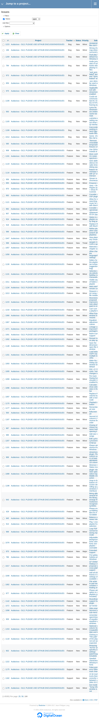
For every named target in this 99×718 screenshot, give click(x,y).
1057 (7, 248)
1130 (7, 264)
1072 (7, 606)
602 (7, 651)
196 (7, 50)
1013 (7, 293)
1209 (7, 57)
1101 (7, 447)
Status (7, 19)
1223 (7, 44)
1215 (7, 302)
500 (7, 413)
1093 (7, 364)
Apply (7, 33)
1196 (7, 486)
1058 (7, 254)
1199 (7, 130)
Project (38, 40)
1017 (7, 566)
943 (7, 500)
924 (7, 219)
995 (7, 435)
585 (7, 144)
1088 (7, 474)
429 (7, 512)
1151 (7, 355)
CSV (91, 700)
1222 (7, 662)
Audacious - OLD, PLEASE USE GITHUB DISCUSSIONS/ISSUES (37, 44)
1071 (7, 329)
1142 (7, 601)
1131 (7, 274)
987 (7, 428)
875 (7, 551)
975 (7, 91)
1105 (7, 121)
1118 (7, 639)
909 (7, 619)
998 (7, 243)
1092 (7, 339)
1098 (7, 610)
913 (7, 524)
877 (7, 593)
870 (7, 189)
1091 (7, 335)
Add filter (5, 23)
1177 (7, 408)
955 (7, 183)
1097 (7, 397)
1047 (7, 238)
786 (7, 557)
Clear (17, 33)
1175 (7, 669)
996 (7, 232)
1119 (7, 164)
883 (7, 195)
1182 (7, 678)
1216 (7, 310)
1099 (7, 379)
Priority (85, 40)
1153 (7, 629)
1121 (7, 202)
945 (7, 518)
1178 (7, 688)
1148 (7, 346)
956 (7, 179)
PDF (96, 700)
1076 (7, 543)
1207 (7, 441)
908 (7, 150)
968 (7, 532)
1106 (7, 101)
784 (7, 66)
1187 (7, 419)
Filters (7, 16)
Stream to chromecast (94, 179)
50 (23, 696)
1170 (7, 403)
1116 (7, 173)
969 (7, 457)
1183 (7, 466)
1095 (7, 371)
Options (7, 26)
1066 (7, 315)
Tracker (69, 40)
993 (7, 112)
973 (7, 75)
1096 (7, 388)
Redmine (42, 705)
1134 (7, 288)
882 (7, 209)
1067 (7, 322)
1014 (7, 137)
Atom (86, 700)
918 (7, 225)
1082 (7, 584)
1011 (7, 282)
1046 (7, 576)
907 (7, 214)
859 (7, 83)
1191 (7, 156)
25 (19, 696)
